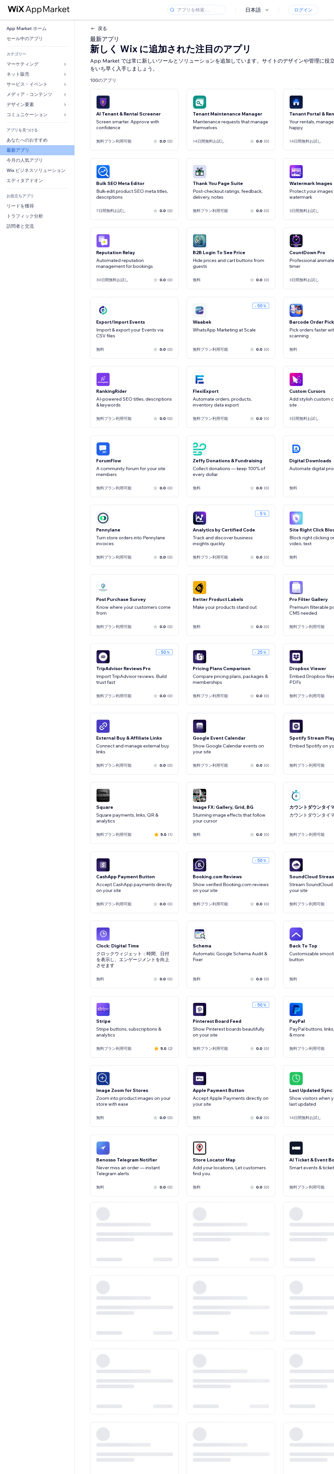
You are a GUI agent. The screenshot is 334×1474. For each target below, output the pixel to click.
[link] (37, 28)
